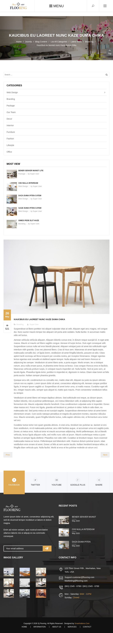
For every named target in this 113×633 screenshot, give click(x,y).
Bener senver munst (84, 517)
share (98, 482)
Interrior (10, 125)
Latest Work (76, 41)
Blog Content (41, 41)
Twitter (35, 482)
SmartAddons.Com (81, 623)
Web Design (12, 92)
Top (109, 51)
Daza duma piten (81, 542)
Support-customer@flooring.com (79, 577)
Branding (89, 41)
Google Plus (77, 482)
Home (18, 41)
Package (11, 105)
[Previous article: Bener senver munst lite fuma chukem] (8, 454)
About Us (56, 627)
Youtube (57, 482)
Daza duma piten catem (29, 196)
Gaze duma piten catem (29, 208)
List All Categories (59, 41)
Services (72, 627)
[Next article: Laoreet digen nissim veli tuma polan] (105, 454)
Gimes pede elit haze (28, 220)
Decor (9, 119)
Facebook (14, 482)
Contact (87, 627)
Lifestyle (10, 145)
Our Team (11, 112)
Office (9, 152)
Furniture (11, 132)
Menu (56, 6)
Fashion (10, 138)
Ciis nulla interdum (28, 183)
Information (39, 627)
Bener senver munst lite (30, 171)
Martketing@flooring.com (76, 581)
